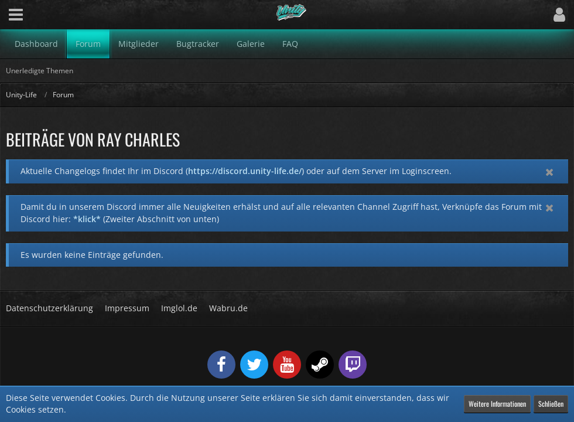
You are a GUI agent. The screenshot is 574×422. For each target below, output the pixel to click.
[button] (16, 14)
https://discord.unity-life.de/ (245, 170)
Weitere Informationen (497, 404)
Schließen (550, 404)
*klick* (87, 218)
